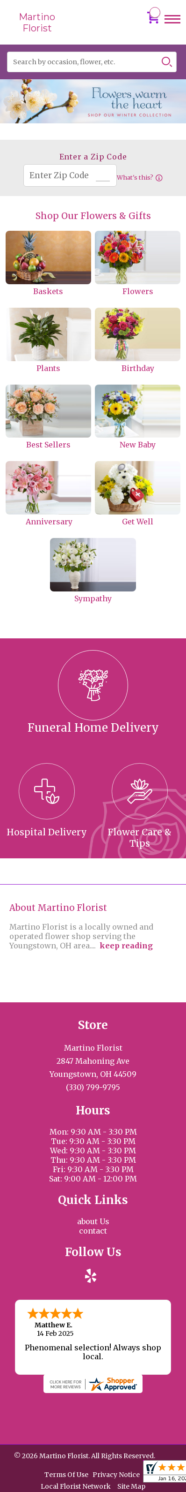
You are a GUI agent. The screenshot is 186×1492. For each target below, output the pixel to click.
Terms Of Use (66, 1473)
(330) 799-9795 (93, 1087)
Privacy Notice (116, 1473)
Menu (172, 27)
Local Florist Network (76, 1485)
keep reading (126, 945)
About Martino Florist (58, 907)
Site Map (131, 1485)
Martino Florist (37, 22)
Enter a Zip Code (93, 156)
